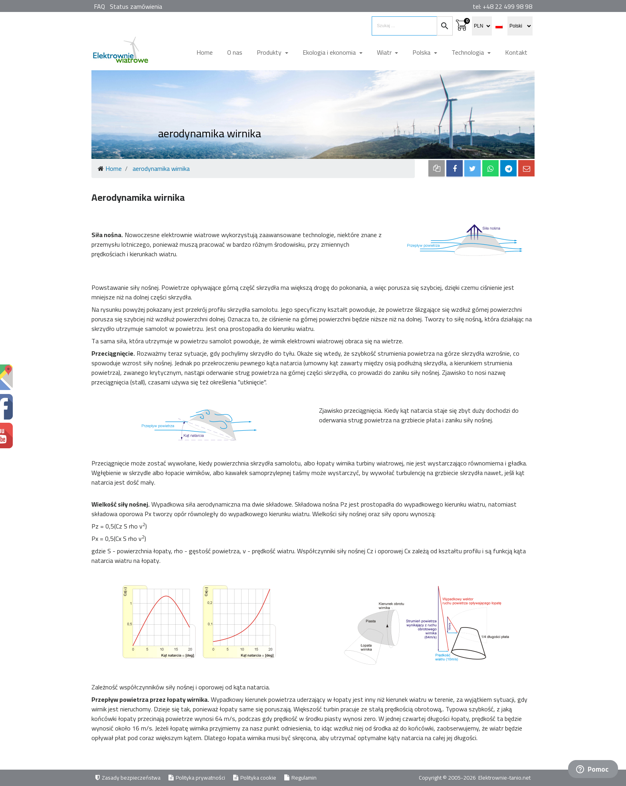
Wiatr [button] (385, 52)
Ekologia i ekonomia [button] (330, 52)
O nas (234, 52)
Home (204, 52)
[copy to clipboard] (436, 168)
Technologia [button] (468, 52)
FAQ (99, 6)
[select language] (520, 26)
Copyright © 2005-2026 (448, 777)
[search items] (404, 26)
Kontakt (516, 52)
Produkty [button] (270, 52)
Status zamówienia (136, 6)
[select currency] (482, 26)
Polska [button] (422, 52)
